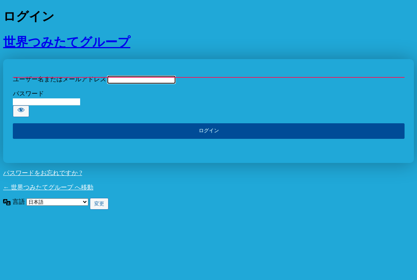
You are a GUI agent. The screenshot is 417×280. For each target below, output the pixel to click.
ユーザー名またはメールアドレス (59, 79)
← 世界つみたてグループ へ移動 (48, 187)
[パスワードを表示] (21, 111)
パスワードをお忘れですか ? (42, 173)
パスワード (28, 93)
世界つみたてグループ (66, 42)
